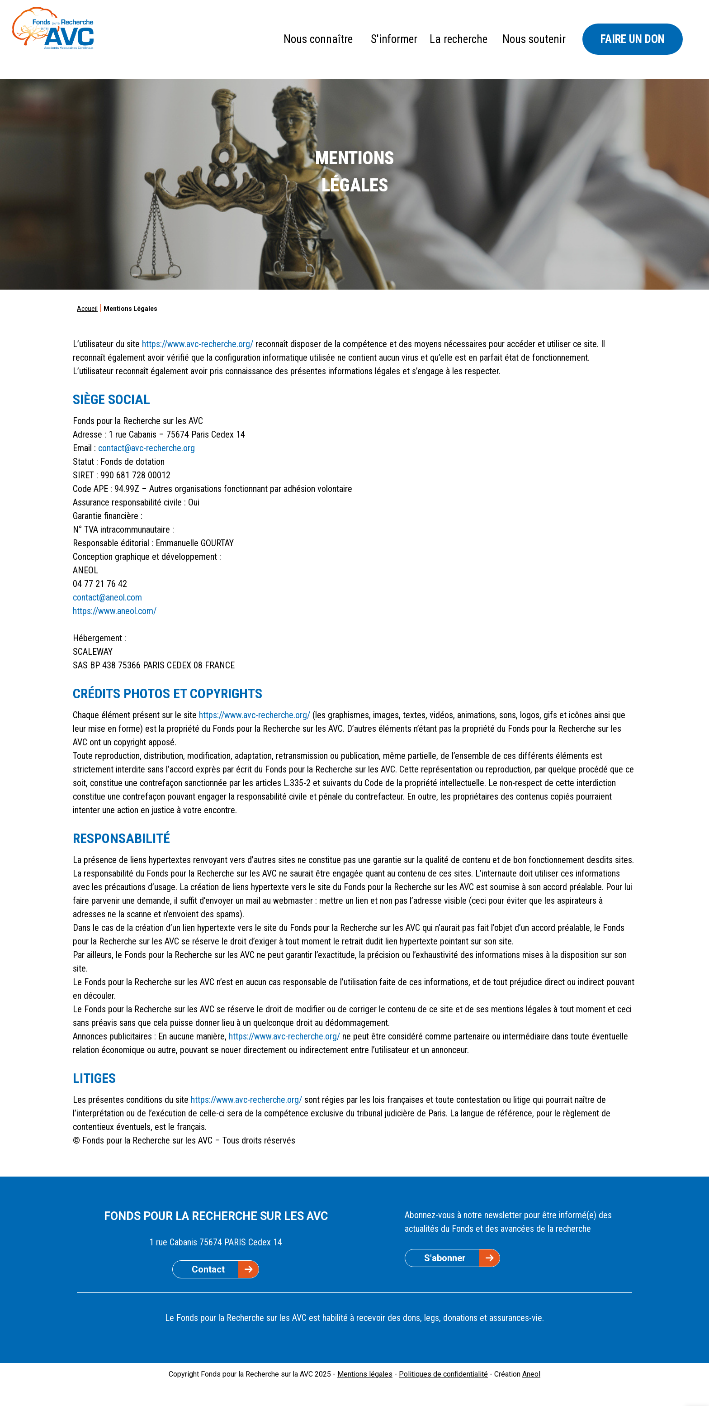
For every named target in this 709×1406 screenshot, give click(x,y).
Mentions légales (364, 1374)
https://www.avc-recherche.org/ (197, 343)
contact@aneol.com (107, 597)
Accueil (87, 308)
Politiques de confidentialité (443, 1374)
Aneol (531, 1374)
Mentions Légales (130, 308)
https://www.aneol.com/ (114, 610)
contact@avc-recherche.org (146, 448)
